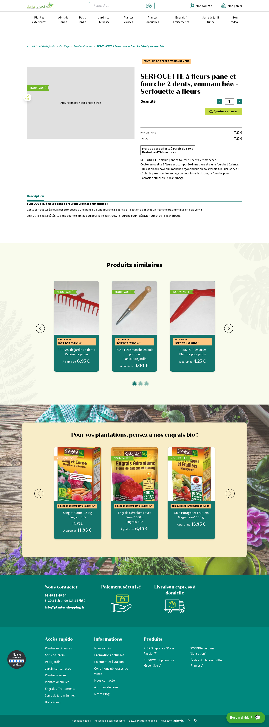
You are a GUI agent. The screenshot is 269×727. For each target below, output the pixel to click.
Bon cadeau (235, 20)
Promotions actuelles (109, 655)
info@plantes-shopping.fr (64, 607)
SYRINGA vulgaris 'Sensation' (202, 651)
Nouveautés (102, 648)
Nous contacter (105, 680)
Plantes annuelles (152, 20)
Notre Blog (102, 694)
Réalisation (172, 721)
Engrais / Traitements (181, 20)
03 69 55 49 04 (56, 595)
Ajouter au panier (226, 111)
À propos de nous (106, 687)
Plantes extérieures (39, 20)
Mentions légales (81, 721)
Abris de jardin (63, 20)
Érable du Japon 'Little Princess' (206, 663)
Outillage (64, 46)
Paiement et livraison (109, 662)
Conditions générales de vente (111, 671)
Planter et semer (83, 46)
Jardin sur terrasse (104, 20)
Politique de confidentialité (110, 721)
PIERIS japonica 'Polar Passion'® (158, 651)
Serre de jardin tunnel (211, 20)
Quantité (148, 101)
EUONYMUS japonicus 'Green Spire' (158, 663)
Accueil (31, 46)
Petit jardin (82, 20)
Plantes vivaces (128, 20)
